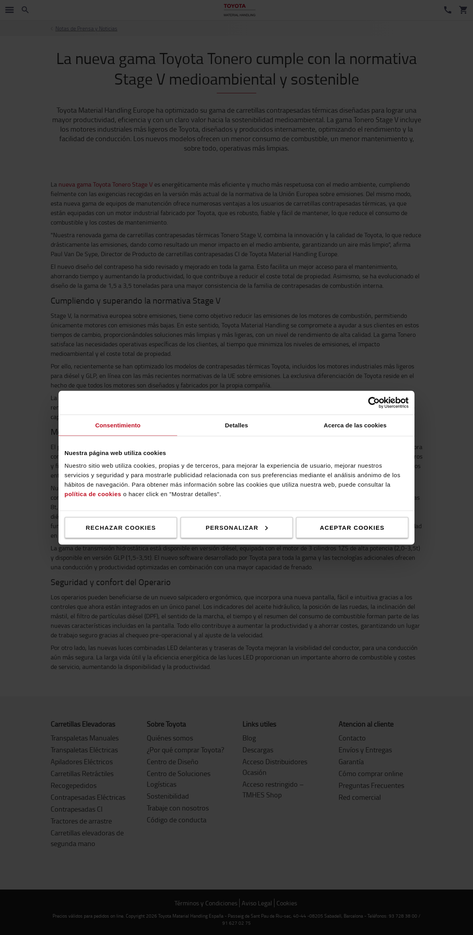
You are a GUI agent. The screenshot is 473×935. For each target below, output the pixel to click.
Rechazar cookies (121, 527)
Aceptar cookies (352, 527)
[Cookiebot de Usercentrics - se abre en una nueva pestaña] (374, 402)
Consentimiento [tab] (118, 424)
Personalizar (237, 527)
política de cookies (92, 493)
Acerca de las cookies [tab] (355, 424)
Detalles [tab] (236, 424)
